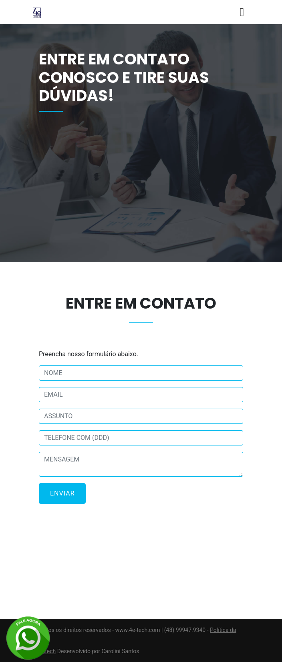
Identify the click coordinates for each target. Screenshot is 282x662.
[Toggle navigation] (241, 12)
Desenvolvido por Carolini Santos (98, 651)
